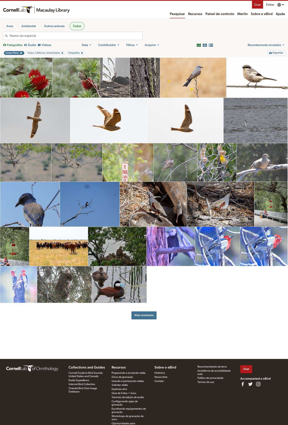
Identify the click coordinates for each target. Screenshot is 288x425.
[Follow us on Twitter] (250, 384)
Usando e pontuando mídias (128, 381)
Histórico (159, 373)
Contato (159, 381)
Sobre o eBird (262, 14)
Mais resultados (144, 315)
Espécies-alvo (119, 389)
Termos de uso (205, 382)
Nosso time (160, 377)
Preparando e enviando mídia (128, 373)
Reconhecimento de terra (212, 366)
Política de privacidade (210, 378)
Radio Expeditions (79, 380)
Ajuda (280, 14)
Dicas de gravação (122, 377)
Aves (9, 26)
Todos (77, 26)
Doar (257, 4)
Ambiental (28, 26)
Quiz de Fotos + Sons (124, 393)
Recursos (195, 14)
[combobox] (76, 36)
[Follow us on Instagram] (258, 384)
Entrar (270, 4)
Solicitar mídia (120, 385)
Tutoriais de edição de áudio (128, 397)
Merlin (242, 14)
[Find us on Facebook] (242, 384)
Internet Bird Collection (82, 384)
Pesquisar (177, 14)
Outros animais (54, 26)
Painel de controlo (219, 14)
